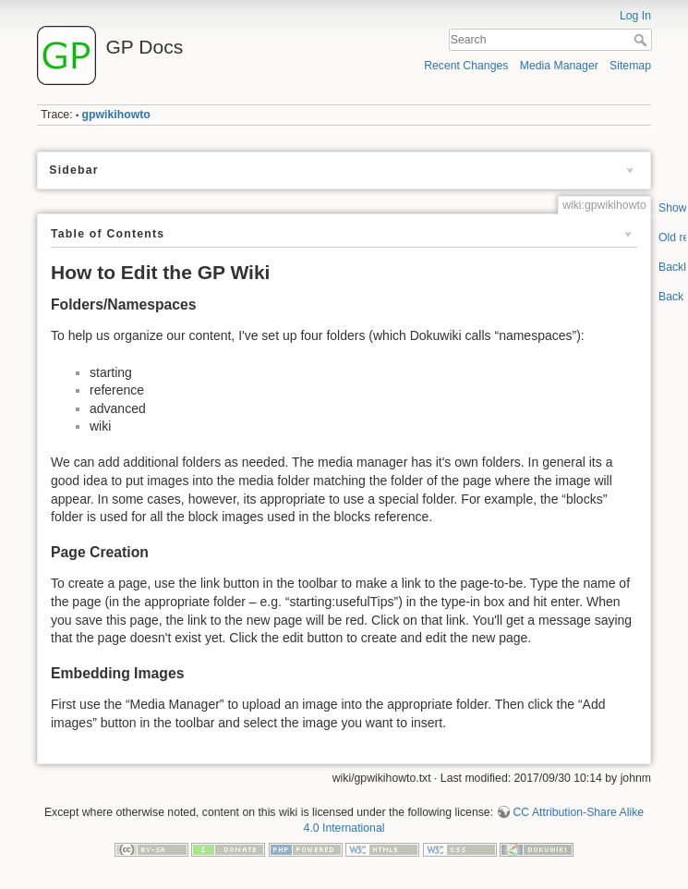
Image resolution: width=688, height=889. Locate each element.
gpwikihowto (116, 114)
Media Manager (559, 65)
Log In (635, 15)
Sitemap (630, 65)
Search (642, 39)
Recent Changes (466, 65)
